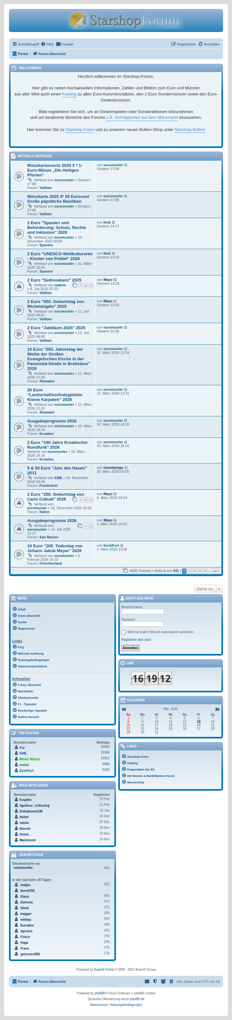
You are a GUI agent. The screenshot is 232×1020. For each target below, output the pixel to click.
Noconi (25, 828)
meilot (24, 765)
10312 (105, 758)
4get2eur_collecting (35, 805)
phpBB (99, 993)
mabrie (60, 285)
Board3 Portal (103, 969)
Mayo (108, 280)
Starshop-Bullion (190, 129)
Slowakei (46, 381)
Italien (44, 512)
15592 (105, 746)
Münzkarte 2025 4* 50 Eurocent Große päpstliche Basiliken (58, 199)
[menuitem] (47, 44)
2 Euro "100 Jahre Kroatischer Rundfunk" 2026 (57, 445)
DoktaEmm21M (31, 811)
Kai (22, 747)
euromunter (64, 180)
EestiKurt (111, 545)
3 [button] (194, 571)
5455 (106, 769)
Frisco (25, 937)
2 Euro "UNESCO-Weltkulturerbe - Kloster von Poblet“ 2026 (60, 256)
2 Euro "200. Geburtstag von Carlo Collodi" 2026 (55, 497)
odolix (24, 823)
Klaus (25, 896)
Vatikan (45, 188)
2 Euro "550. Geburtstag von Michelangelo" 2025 (55, 304)
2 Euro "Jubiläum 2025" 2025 (56, 327)
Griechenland (50, 563)
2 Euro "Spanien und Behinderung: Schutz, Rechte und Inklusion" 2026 (56, 227)
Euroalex (27, 925)
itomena (27, 902)
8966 (106, 764)
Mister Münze (30, 759)
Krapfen (26, 800)
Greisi (24, 834)
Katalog (69, 94)
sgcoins (27, 931)
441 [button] (215, 571)
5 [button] (205, 571)
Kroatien (46, 434)
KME (58, 478)
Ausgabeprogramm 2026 (52, 421)
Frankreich (48, 485)
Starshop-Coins (79, 129)
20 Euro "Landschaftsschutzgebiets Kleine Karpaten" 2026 (54, 395)
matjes (26, 885)
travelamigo (113, 467)
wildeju (26, 919)
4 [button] (200, 571)
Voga (24, 942)
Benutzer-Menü (137, 599)
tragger (26, 914)
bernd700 (28, 891)
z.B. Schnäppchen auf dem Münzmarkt (142, 117)
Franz (25, 948)
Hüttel (24, 817)
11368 (105, 752)
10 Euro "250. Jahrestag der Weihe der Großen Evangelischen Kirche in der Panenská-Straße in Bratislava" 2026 (58, 359)
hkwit (25, 908)
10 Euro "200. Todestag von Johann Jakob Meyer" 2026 (54, 548)
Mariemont (28, 840)
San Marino (48, 537)
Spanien (46, 245)
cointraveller (23, 867)
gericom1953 (30, 954)
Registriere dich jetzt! (136, 639)
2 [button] (189, 571)
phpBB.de (137, 999)
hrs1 (107, 222)
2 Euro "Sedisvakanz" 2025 (54, 280)
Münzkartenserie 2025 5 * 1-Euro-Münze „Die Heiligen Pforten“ (54, 170)
